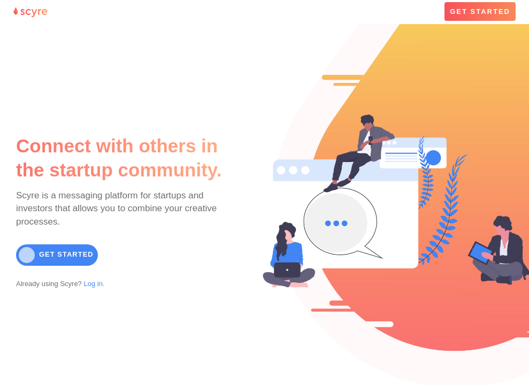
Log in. (93, 284)
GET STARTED (480, 11)
